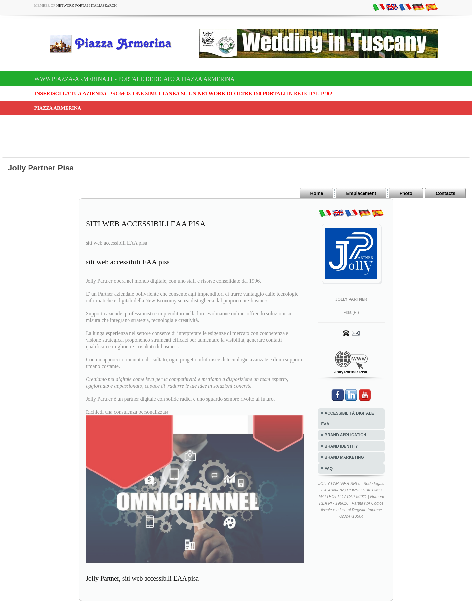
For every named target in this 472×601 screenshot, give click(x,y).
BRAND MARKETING (344, 457)
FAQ (329, 468)
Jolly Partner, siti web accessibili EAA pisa (142, 578)
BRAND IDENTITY (341, 446)
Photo (405, 193)
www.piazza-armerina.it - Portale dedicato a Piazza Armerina (134, 79)
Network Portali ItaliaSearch (86, 5)
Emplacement (361, 193)
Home (316, 193)
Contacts (445, 193)
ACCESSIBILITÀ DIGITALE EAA (347, 418)
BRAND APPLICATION (345, 435)
